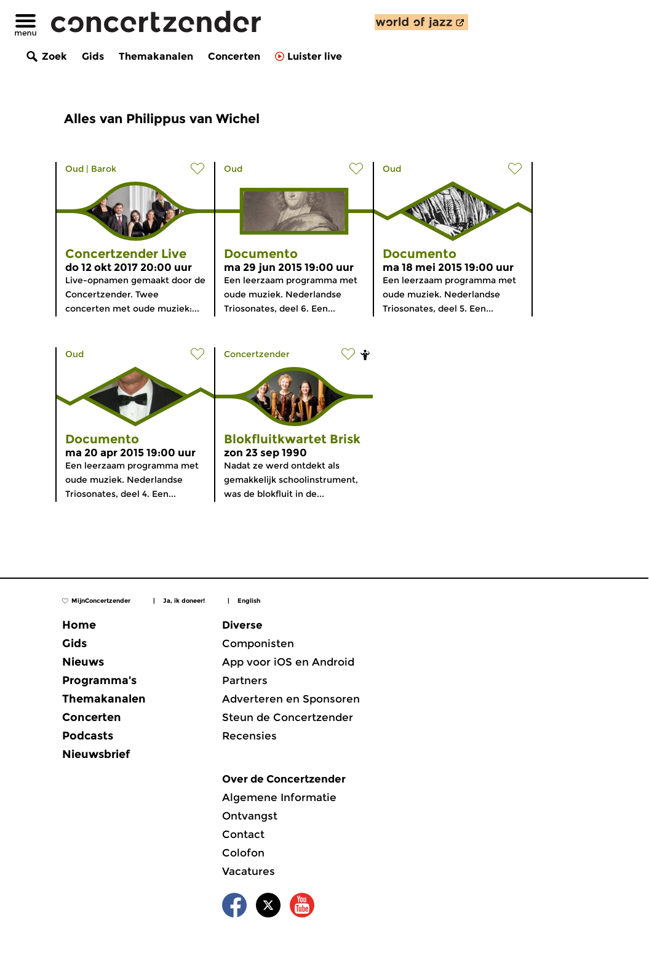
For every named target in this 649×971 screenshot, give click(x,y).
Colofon (243, 853)
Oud (74, 168)
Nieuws (83, 662)
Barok (103, 168)
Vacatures (248, 871)
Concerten (234, 56)
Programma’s (99, 680)
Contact (243, 834)
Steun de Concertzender (287, 717)
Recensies (249, 736)
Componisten (258, 643)
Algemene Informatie (279, 797)
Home (79, 625)
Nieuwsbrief (96, 754)
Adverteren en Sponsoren (291, 699)
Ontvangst (249, 816)
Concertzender (257, 354)
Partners (245, 680)
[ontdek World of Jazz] (421, 22)
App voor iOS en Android (288, 662)
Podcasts (87, 736)
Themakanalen (156, 56)
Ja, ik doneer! (184, 601)
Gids (93, 56)
